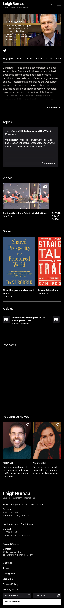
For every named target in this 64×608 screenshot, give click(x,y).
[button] (58, 5)
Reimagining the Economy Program (32, 102)
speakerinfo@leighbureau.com (18, 515)
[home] (15, 5)
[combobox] (52, 5)
